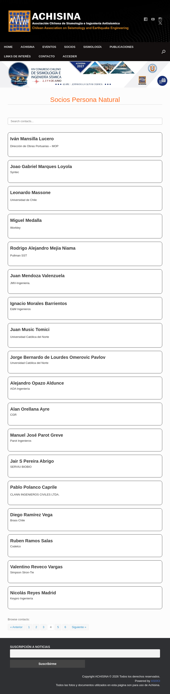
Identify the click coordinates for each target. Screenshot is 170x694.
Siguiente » (79, 627)
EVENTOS (49, 47)
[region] (85, 74)
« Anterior (16, 627)
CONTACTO (47, 56)
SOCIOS (69, 47)
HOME (8, 47)
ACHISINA (28, 47)
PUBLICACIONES (121, 47)
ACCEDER (70, 56)
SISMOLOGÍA (92, 47)
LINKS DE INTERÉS (17, 56)
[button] (163, 51)
